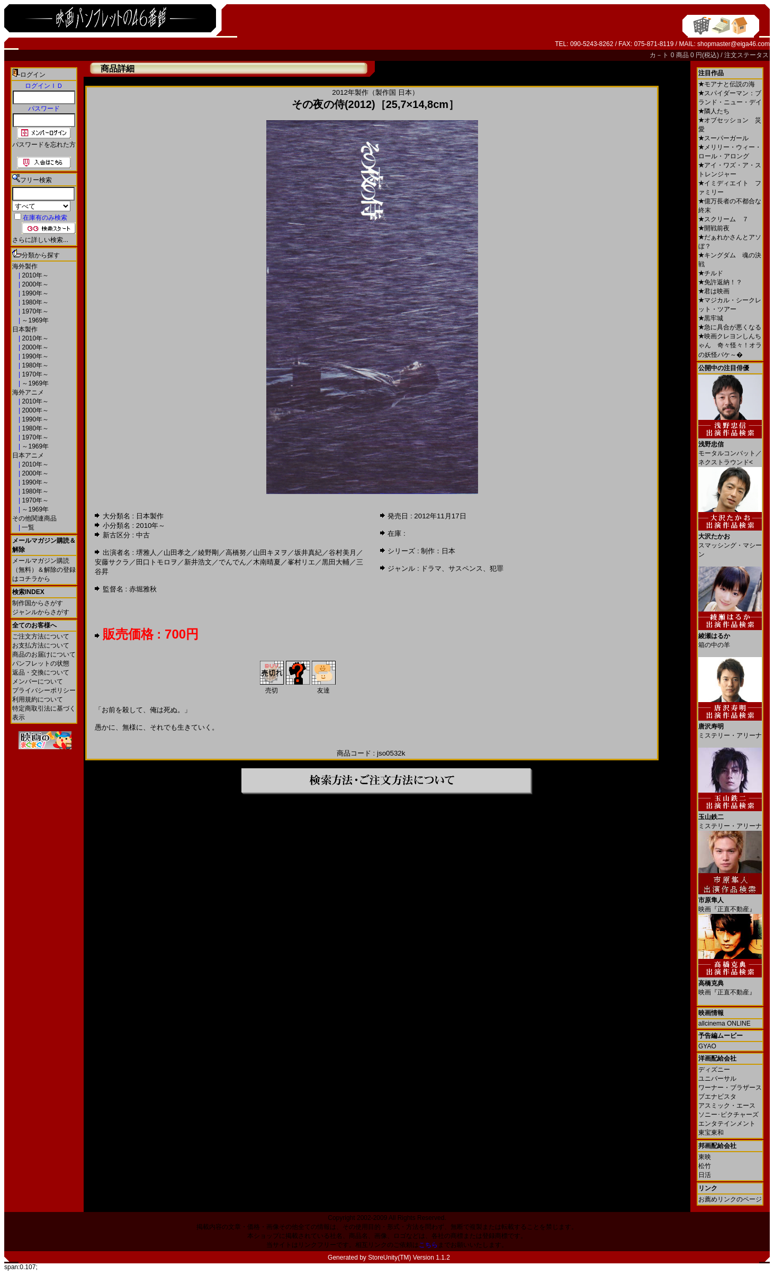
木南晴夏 (267, 562)
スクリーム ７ (723, 219)
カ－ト (660, 55)
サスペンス (465, 568)
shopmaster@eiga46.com (733, 44)
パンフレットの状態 (40, 663)
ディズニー (714, 1069)
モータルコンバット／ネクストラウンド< (730, 449)
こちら (428, 1245)
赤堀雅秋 (143, 589)
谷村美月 (342, 552)
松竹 (704, 1166)
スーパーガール (723, 138)
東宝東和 (711, 1132)
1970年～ (34, 311)
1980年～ (34, 302)
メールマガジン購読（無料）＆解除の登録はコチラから (44, 569)
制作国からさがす (37, 603)
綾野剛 (208, 552)
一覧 (27, 527)
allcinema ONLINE (724, 1023)
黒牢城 (710, 318)
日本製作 (25, 329)
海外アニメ (28, 392)
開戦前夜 (714, 228)
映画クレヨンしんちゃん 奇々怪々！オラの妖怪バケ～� (730, 345)
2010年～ (34, 275)
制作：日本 (438, 551)
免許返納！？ (720, 282)
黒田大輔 (335, 562)
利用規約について (37, 699)
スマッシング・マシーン (730, 541)
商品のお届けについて (44, 654)
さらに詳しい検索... (40, 240)
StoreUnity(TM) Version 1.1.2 (409, 1257)
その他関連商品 (34, 518)
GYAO (707, 1046)
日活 (704, 1175)
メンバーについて (37, 681)
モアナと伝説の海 (726, 84)
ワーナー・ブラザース (730, 1087)
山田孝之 (177, 552)
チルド (710, 273)
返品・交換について (40, 672)
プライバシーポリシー (44, 690)
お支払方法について (40, 645)
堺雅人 (146, 552)
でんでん (232, 562)
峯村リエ (301, 562)
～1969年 (34, 320)
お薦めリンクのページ (730, 1199)
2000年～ (34, 284)
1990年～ (34, 293)
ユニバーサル (717, 1078)
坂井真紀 (308, 552)
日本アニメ (28, 455)
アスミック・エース (726, 1105)
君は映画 (714, 291)
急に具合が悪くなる (729, 327)
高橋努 (236, 552)
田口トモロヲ (156, 562)
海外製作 (25, 266)
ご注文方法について (40, 636)
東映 (704, 1157)
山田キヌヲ (270, 552)
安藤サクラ (112, 562)
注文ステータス (746, 55)
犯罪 (496, 568)
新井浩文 (198, 562)
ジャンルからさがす (40, 612)
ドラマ (431, 568)
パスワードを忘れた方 (44, 144)
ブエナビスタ (717, 1096)
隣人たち (714, 111)
